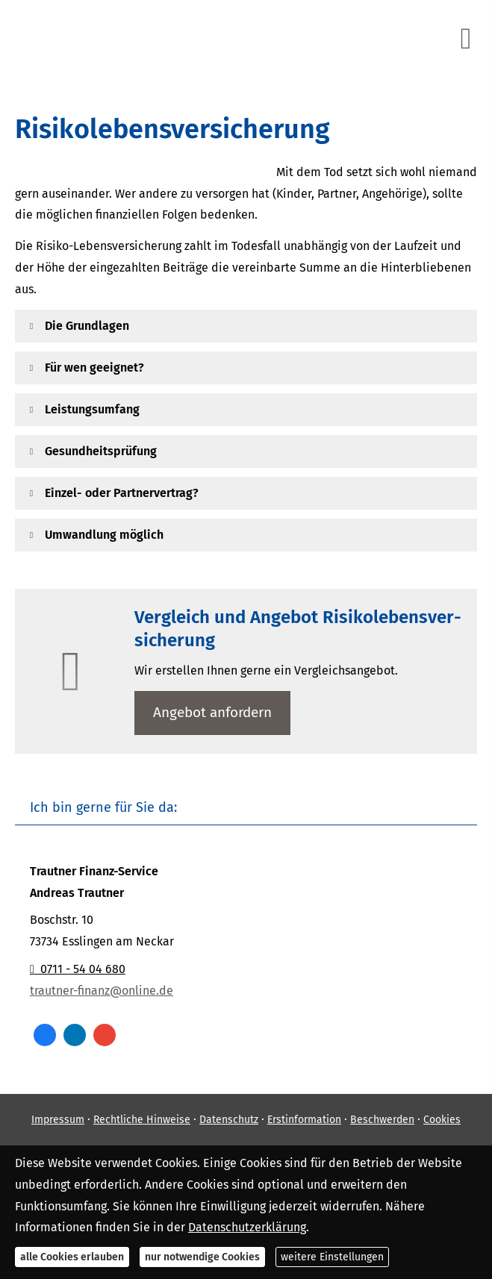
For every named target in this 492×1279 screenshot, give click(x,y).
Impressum (57, 1119)
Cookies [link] (442, 1119)
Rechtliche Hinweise (141, 1119)
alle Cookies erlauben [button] (72, 1257)
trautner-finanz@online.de (101, 991)
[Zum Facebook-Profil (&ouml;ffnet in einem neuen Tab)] (45, 1035)
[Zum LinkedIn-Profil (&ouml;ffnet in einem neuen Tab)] (74, 1035)
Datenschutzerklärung (247, 1227)
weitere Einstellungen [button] (332, 1257)
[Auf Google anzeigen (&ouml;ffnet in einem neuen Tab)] (104, 1035)
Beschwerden (382, 1119)
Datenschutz (228, 1119)
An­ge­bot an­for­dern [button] (212, 712)
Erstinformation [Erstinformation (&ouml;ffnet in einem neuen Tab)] (304, 1119)
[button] (87, 326)
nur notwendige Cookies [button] (202, 1257)
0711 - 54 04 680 (77, 969)
